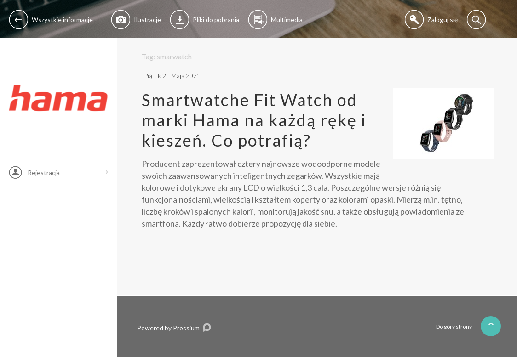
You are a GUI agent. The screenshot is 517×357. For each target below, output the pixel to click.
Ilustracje (136, 19)
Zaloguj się (431, 19)
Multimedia (275, 19)
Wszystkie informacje (51, 19)
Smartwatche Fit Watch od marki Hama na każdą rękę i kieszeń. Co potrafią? (254, 120)
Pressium (186, 328)
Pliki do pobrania (204, 19)
